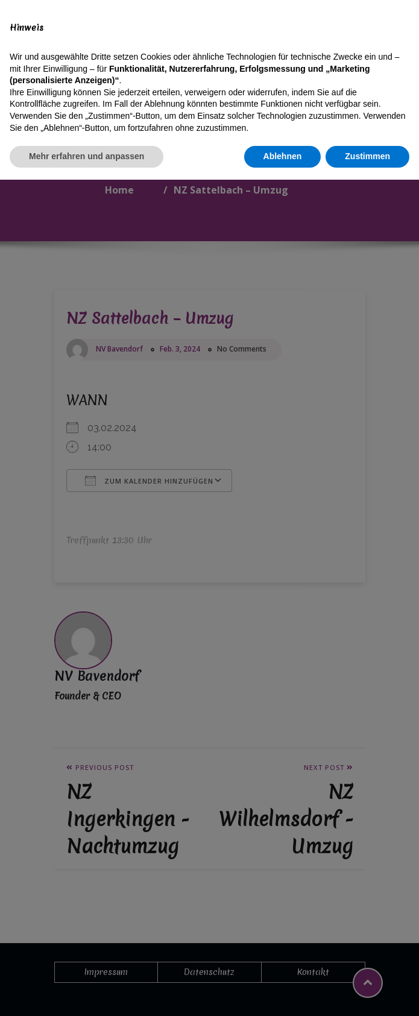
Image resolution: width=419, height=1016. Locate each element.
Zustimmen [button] (367, 992)
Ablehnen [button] (282, 992)
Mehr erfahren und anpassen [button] (86, 992)
